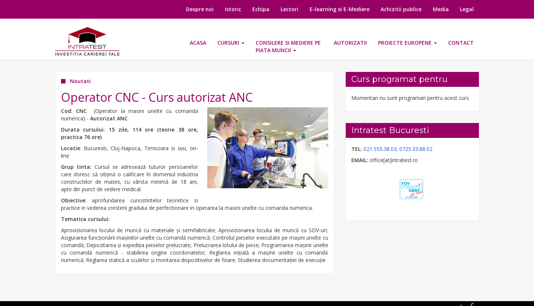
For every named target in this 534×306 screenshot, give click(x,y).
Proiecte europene (407, 42)
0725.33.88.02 (415, 148)
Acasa (198, 42)
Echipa (260, 9)
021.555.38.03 (380, 148)
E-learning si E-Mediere (340, 9)
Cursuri (230, 42)
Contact (461, 42)
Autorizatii (350, 42)
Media (441, 9)
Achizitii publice (401, 9)
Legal (467, 9)
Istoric (233, 9)
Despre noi (200, 9)
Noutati (80, 81)
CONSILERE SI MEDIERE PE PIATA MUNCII (288, 46)
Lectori (289, 9)
